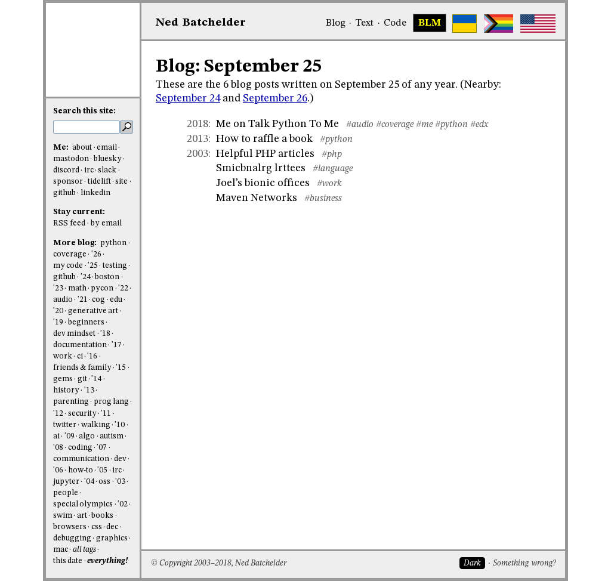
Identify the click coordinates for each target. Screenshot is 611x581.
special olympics (83, 504)
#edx (479, 124)
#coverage (394, 124)
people (65, 493)
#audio (360, 124)
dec (112, 527)
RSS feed (69, 223)
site (121, 182)
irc (89, 170)
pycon (102, 288)
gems (63, 379)
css (96, 527)
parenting (71, 402)
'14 (96, 379)
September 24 (188, 98)
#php (332, 154)
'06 (58, 470)
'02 (123, 504)
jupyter (66, 482)
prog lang (111, 402)
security (82, 414)
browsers (70, 527)
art (82, 516)
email (107, 148)
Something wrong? (524, 563)
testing (115, 266)
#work (329, 183)
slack (107, 170)
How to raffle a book (264, 139)
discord (66, 170)
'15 (121, 368)
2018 (197, 124)
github (64, 193)
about (82, 148)
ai (56, 436)
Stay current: (79, 212)
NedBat (201, 23)
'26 (96, 254)
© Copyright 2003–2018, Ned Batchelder (218, 563)
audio (63, 300)
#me (424, 124)
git (82, 379)
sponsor (68, 182)
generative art (93, 311)
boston (107, 277)
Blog (335, 23)
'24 (86, 277)
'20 (58, 311)
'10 (120, 425)
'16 (92, 356)
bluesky (108, 159)
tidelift (99, 182)
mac (60, 550)
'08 (58, 448)
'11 (106, 414)
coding (80, 448)
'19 (58, 322)
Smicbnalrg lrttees (261, 168)
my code (68, 266)
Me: (61, 148)
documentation (80, 345)
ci (80, 356)
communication (81, 459)
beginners (86, 322)
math (77, 288)
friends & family (82, 368)
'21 (83, 300)
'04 (89, 482)
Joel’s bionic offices (263, 183)
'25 (93, 266)
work (62, 356)
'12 (58, 414)
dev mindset (74, 334)
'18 (105, 334)
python (113, 243)
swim (62, 516)
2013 (197, 139)
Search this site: (84, 111)
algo (87, 436)
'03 (120, 482)
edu (116, 300)
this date (67, 561)
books (102, 516)
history (66, 390)
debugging (72, 538)
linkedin (95, 193)
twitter (64, 425)
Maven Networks (256, 198)
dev (120, 459)
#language (333, 169)
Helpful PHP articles (265, 154)
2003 (197, 154)
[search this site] (86, 127)
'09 (69, 436)
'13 (89, 390)
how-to (80, 470)
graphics (112, 538)
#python (451, 124)
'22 (123, 288)
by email (106, 223)
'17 (117, 345)
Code (395, 23)
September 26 (275, 98)
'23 (58, 288)
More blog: (75, 243)
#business (323, 198)
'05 (102, 470)
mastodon (71, 159)
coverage (70, 254)
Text (364, 23)
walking (95, 425)
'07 (102, 448)
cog (98, 300)
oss (104, 482)
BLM (429, 23)
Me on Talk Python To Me (277, 124)
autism (112, 436)
